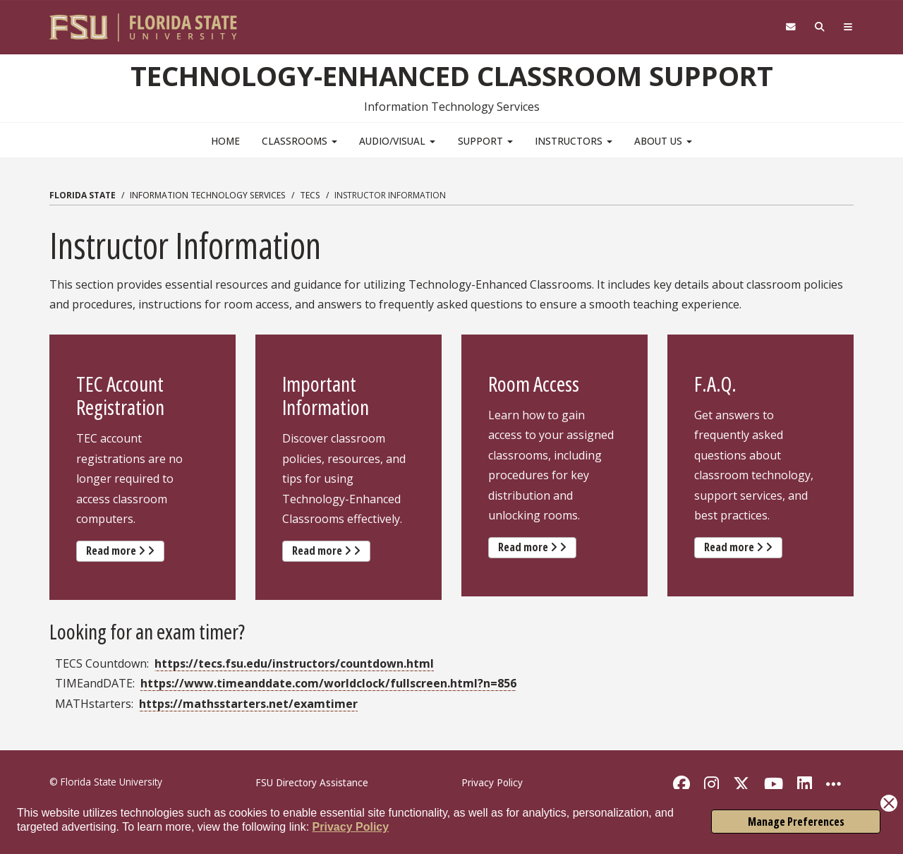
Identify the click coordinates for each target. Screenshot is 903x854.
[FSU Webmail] (790, 27)
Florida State (82, 195)
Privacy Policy (351, 827)
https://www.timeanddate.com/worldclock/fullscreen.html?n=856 (328, 683)
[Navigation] (848, 27)
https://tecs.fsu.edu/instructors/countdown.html (294, 663)
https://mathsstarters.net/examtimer (248, 703)
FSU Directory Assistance (311, 782)
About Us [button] (663, 141)
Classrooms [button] (299, 141)
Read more (125, 550)
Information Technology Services (208, 195)
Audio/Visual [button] (397, 141)
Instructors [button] (573, 141)
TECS (310, 195)
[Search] (820, 27)
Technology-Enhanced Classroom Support (452, 75)
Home (225, 141)
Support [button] (485, 141)
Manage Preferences (796, 821)
